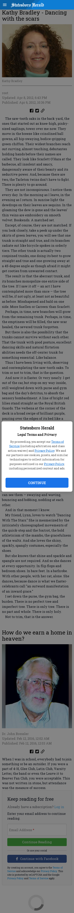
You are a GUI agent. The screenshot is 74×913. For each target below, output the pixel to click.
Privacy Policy (44, 451)
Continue (37, 483)
